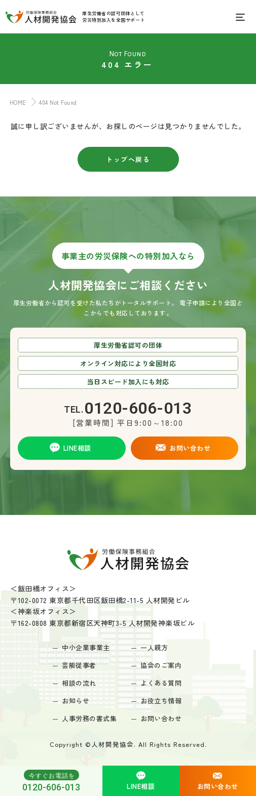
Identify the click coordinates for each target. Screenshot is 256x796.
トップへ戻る (128, 159)
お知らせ (75, 700)
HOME (15, 102)
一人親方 (154, 647)
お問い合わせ (160, 718)
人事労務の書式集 (89, 718)
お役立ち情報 (160, 700)
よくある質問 (160, 683)
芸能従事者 (79, 665)
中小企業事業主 (86, 647)
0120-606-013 (51, 780)
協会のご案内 (160, 665)
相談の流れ (79, 683)
